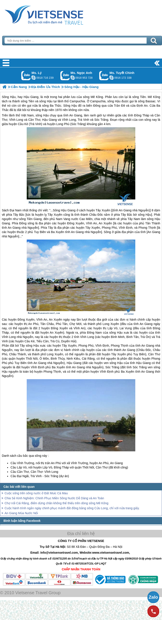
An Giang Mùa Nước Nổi (21, 513)
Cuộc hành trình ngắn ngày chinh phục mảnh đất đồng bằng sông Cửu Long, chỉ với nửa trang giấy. (72, 508)
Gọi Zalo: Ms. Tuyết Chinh (104, 75)
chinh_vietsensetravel (111, 77)
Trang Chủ (54, 14)
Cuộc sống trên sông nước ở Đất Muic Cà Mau (36, 493)
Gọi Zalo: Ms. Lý (26, 75)
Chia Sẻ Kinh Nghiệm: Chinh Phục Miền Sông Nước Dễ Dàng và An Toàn (54, 498)
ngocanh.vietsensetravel (72, 77)
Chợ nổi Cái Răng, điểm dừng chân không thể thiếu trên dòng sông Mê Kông (56, 503)
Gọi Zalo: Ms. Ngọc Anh (65, 75)
